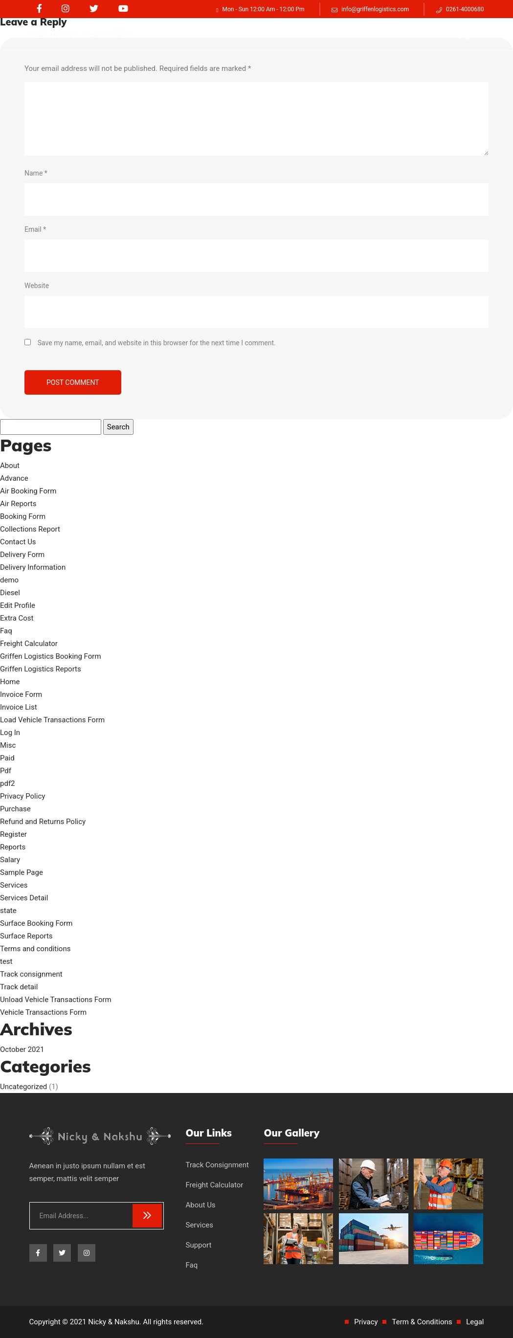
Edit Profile (17, 605)
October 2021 (22, 1049)
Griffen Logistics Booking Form (50, 656)
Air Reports (18, 503)
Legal (475, 1321)
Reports (12, 847)
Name (35, 173)
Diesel (10, 592)
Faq (398, 34)
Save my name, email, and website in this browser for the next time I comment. (157, 343)
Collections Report (30, 529)
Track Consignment (217, 1164)
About (10, 465)
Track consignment (190, 34)
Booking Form (22, 516)
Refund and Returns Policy (43, 821)
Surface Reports (26, 936)
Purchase (15, 808)
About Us (322, 34)
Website (36, 286)
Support (431, 34)
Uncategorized (23, 1086)
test (6, 961)
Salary (10, 859)
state (8, 910)
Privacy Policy (22, 796)
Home (10, 681)
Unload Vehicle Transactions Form (56, 999)
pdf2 (7, 783)
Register (13, 834)
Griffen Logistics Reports (40, 669)
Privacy (366, 1321)
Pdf (5, 770)
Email (35, 229)
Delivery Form (22, 554)
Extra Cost (17, 618)
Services (365, 34)
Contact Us (18, 541)
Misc (8, 745)
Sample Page (21, 872)
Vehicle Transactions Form (43, 1012)
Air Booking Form (28, 491)
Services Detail (24, 897)
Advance (14, 478)
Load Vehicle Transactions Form (52, 719)
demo (9, 580)
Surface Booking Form (36, 923)
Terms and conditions (35, 948)
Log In (10, 732)
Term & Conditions (422, 1321)
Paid (7, 758)
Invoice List (18, 707)
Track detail (19, 986)
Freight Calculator (264, 34)
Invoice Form (21, 694)
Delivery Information (33, 567)
